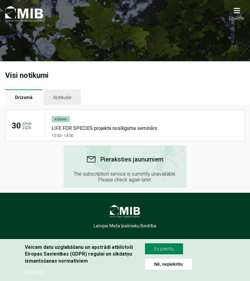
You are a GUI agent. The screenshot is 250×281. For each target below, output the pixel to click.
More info (35, 272)
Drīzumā (24, 97)
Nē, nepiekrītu (168, 264)
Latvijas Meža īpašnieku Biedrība (125, 225)
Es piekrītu (164, 248)
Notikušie (62, 97)
